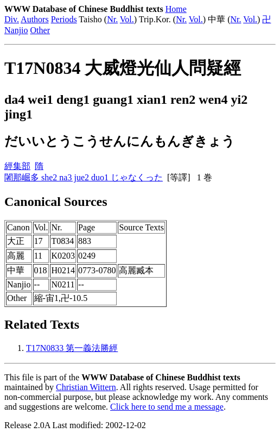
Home (176, 9)
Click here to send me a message (167, 406)
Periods (64, 19)
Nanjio (16, 30)
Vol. (127, 19)
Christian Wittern (86, 387)
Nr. (112, 19)
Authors (35, 19)
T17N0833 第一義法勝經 (72, 348)
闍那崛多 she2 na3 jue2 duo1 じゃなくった (83, 177)
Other (40, 30)
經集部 (17, 166)
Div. (11, 19)
